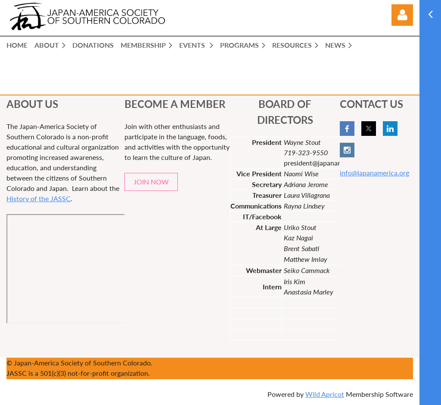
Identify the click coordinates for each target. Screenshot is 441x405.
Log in (402, 15)
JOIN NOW (151, 182)
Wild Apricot (324, 394)
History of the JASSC (38, 198)
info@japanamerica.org (374, 173)
